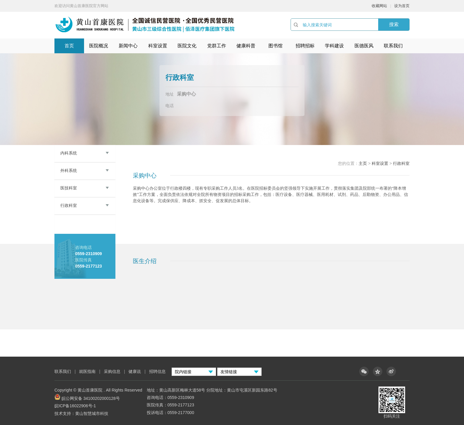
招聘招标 (305, 45)
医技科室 (68, 188)
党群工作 (216, 45)
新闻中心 (128, 45)
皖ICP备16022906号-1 (75, 405)
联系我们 (393, 45)
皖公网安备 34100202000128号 (91, 398)
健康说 (135, 371)
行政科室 (68, 205)
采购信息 (112, 371)
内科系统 (68, 153)
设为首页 (402, 6)
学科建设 (334, 45)
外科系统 (68, 170)
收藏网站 (379, 6)
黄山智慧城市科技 (91, 413)
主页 (363, 163)
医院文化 (187, 45)
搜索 (394, 24)
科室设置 (157, 45)
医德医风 (364, 45)
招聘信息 (157, 371)
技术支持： (64, 413)
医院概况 (98, 45)
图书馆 (275, 45)
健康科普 (245, 45)
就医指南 (87, 371)
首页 (69, 45)
